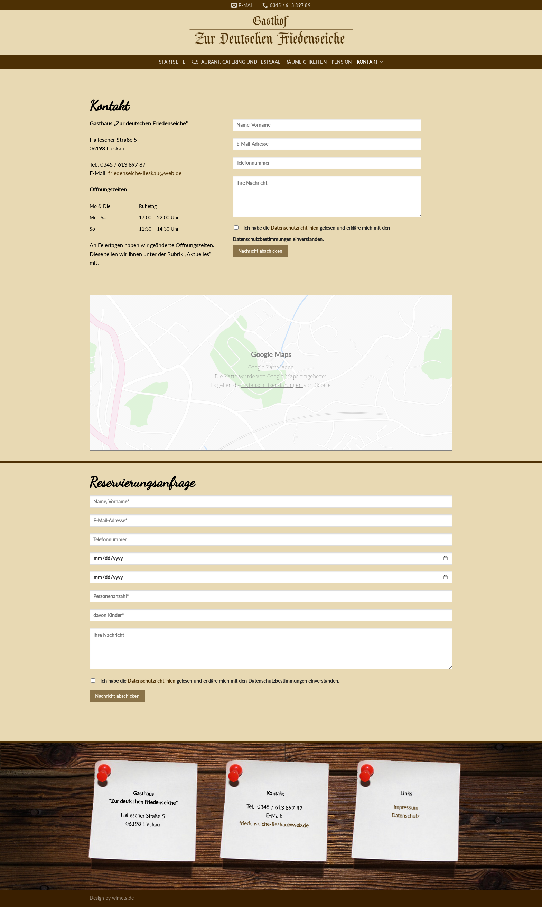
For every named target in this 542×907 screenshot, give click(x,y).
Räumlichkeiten (306, 62)
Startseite (172, 62)
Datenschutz (405, 815)
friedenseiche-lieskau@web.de (144, 173)
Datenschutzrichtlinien (294, 228)
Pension (341, 62)
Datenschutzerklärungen (272, 385)
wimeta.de (123, 898)
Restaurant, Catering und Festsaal (235, 62)
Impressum (405, 807)
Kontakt (370, 61)
